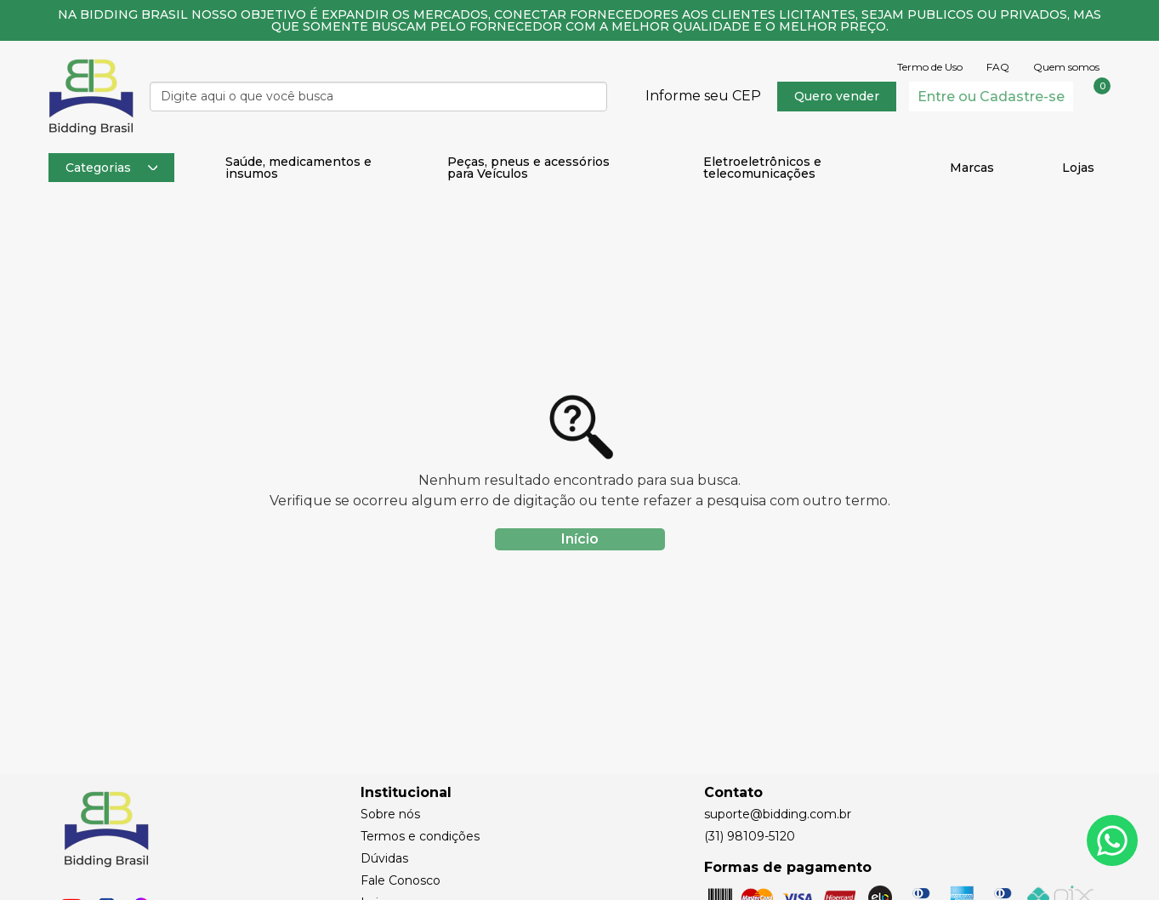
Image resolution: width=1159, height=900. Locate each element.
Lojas (1078, 167)
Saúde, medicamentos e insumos (298, 167)
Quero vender (836, 96)
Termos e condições (420, 836)
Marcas (972, 167)
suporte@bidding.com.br (777, 814)
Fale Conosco (400, 880)
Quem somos (1066, 67)
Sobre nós (390, 814)
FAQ (997, 67)
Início (580, 539)
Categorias (111, 168)
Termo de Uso (930, 67)
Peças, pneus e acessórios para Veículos (528, 167)
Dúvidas (384, 858)
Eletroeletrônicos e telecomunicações (762, 167)
